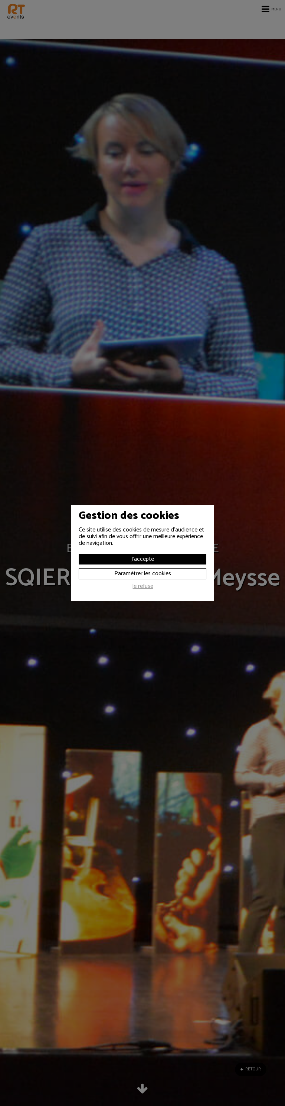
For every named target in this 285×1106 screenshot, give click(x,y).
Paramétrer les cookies (142, 574)
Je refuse (142, 587)
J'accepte (142, 559)
